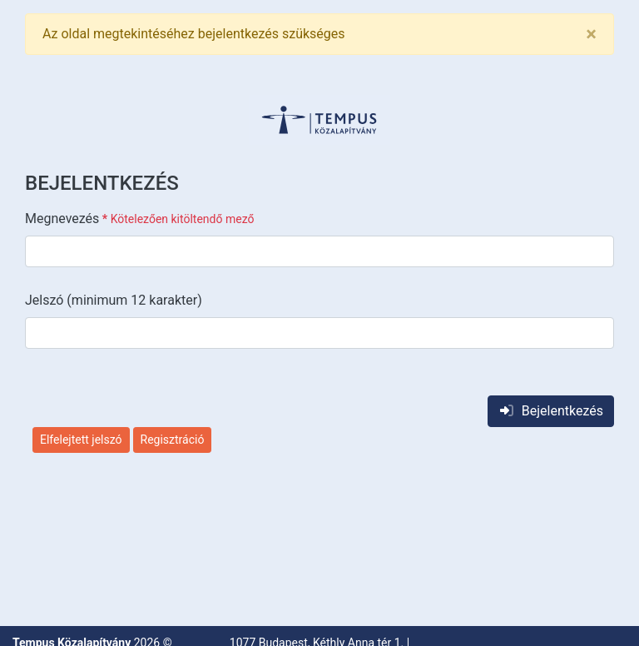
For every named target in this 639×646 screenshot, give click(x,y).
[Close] (591, 34)
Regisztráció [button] (173, 439)
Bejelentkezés (550, 411)
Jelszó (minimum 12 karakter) (113, 300)
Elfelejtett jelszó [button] (81, 439)
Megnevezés (139, 218)
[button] (319, 120)
